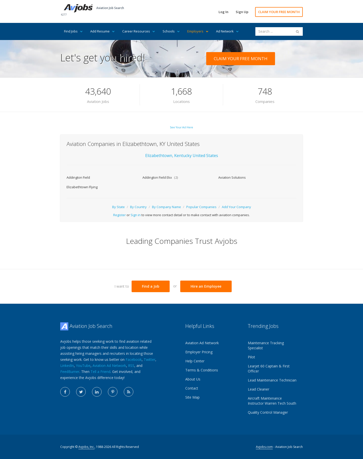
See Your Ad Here (181, 127)
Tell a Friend (100, 371)
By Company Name (166, 207)
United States (205, 155)
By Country (138, 207)
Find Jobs (73, 31)
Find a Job (150, 286)
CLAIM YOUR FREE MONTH (279, 12)
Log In (223, 12)
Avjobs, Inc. (86, 447)
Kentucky (183, 155)
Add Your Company (236, 207)
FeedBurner (69, 371)
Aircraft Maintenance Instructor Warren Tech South (272, 401)
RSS (131, 365)
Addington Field (78, 177)
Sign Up (242, 12)
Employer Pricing (199, 352)
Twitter (149, 359)
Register (119, 215)
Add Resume (102, 31)
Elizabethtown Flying (82, 187)
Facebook (134, 359)
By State (118, 207)
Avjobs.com (264, 447)
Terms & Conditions (201, 370)
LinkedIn (67, 365)
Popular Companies (201, 207)
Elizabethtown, (159, 155)
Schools (171, 31)
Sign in (136, 215)
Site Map (192, 397)
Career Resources (138, 31)
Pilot (251, 357)
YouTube (83, 365)
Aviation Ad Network (109, 365)
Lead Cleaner (258, 389)
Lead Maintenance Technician (272, 380)
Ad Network (227, 31)
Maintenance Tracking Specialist (266, 345)
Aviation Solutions (232, 177)
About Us (192, 379)
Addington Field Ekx (160, 177)
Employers (197, 31)
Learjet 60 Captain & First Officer (269, 368)
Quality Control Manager (268, 412)
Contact (191, 388)
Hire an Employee (206, 286)
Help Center (194, 361)
